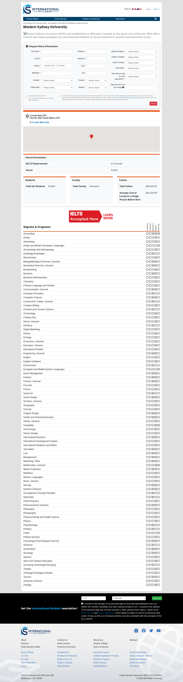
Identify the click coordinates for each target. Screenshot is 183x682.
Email (37, 58)
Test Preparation (28, 663)
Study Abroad (63, 666)
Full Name (35, 51)
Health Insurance (137, 663)
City (83, 66)
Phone (36, 66)
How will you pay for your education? (118, 76)
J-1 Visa (24, 656)
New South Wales (60, 23)
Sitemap (133, 640)
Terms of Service (101, 647)
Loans (24, 666)
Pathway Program (101, 659)
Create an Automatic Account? (36, 96)
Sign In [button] (156, 9)
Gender (36, 80)
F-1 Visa (24, 659)
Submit (153, 103)
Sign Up (148, 9)
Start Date (120, 68)
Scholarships (63, 652)
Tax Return (134, 666)
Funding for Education (67, 656)
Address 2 (81, 58)
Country (81, 80)
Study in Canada (64, 663)
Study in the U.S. (64, 659)
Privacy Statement (131, 97)
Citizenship (34, 87)
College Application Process (106, 656)
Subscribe (157, 598)
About (23, 640)
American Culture (101, 652)
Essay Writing (27, 652)
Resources (120, 19)
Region (82, 87)
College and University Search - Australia (40, 23)
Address (81, 51)
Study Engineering (138, 652)
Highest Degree (117, 51)
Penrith (67, 23)
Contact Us (62, 640)
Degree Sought (118, 57)
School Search (32, 19)
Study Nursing (99, 663)
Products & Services (91, 19)
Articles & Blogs (100, 643)
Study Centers (61, 19)
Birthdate (35, 73)
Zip (83, 73)
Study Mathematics (138, 659)
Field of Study (118, 62)
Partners (25, 643)
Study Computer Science (141, 656)
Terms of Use (119, 97)
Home (25, 23)
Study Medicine (100, 666)
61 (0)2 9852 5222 (40, 122)
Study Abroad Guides (30, 647)
